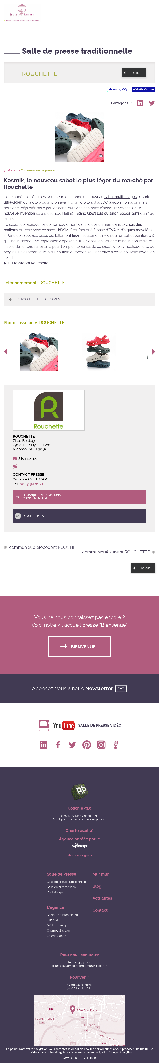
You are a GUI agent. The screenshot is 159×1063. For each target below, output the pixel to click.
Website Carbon (143, 89)
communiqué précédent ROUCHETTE (46, 547)
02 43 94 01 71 (31, 484)
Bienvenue (83, 646)
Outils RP (53, 920)
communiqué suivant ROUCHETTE (116, 552)
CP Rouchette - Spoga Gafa (38, 299)
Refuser (90, 1058)
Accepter (70, 1058)
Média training (56, 925)
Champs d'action (58, 930)
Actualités (102, 898)
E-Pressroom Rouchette (28, 263)
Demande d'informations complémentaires (42, 496)
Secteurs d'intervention (62, 915)
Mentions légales (79, 855)
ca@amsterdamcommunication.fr (84, 966)
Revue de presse (35, 516)
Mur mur (101, 874)
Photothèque (55, 892)
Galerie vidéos (56, 936)
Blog (97, 886)
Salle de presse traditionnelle (66, 882)
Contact (100, 910)
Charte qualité (79, 830)
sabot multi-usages (120, 197)
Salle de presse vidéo (99, 725)
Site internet (27, 458)
